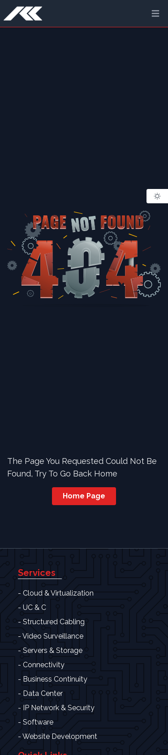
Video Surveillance (52, 636)
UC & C (34, 607)
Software (38, 722)
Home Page (84, 496)
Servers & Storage (52, 650)
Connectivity (44, 665)
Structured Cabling (54, 622)
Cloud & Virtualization (58, 593)
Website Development (59, 736)
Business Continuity (55, 679)
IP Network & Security (59, 708)
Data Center (43, 693)
